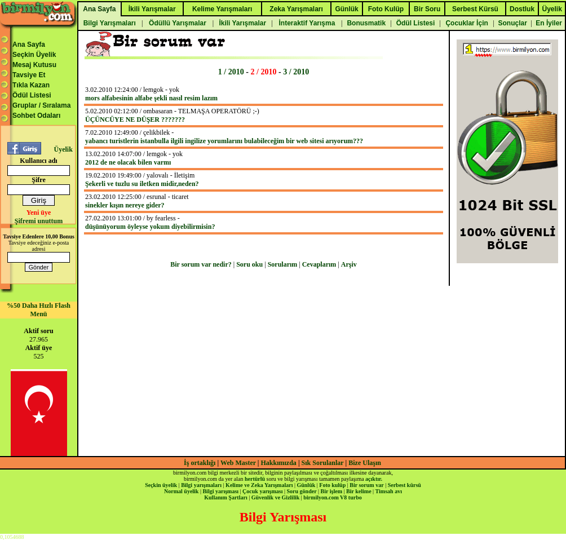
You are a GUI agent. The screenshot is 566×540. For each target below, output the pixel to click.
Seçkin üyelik (161, 485)
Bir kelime (359, 491)
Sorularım (283, 264)
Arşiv (349, 264)
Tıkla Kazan (31, 85)
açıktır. (373, 479)
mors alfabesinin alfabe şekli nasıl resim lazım (151, 98)
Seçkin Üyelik (34, 55)
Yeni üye (38, 212)
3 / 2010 (296, 71)
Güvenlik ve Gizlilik (275, 497)
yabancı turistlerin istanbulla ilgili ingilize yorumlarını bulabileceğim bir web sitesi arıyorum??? (224, 141)
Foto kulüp (332, 485)
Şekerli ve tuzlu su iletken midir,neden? (142, 184)
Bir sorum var (366, 485)
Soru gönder (302, 491)
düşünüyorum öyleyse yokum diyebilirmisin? (150, 227)
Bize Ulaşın (364, 463)
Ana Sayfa (28, 44)
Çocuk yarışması (262, 491)
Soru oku (249, 264)
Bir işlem (331, 491)
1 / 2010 (231, 71)
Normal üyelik (181, 491)
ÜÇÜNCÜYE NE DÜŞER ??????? (135, 119)
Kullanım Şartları (225, 497)
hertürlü (255, 479)
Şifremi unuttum (39, 221)
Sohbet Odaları (36, 115)
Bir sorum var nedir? (201, 264)
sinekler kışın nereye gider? (125, 205)
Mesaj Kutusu (34, 65)
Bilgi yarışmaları (201, 485)
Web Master (239, 463)
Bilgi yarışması (220, 491)
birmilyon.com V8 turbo (332, 497)
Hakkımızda (279, 463)
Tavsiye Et (28, 75)
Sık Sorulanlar (323, 463)
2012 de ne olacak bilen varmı (128, 162)
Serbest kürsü (404, 485)
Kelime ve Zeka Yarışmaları (259, 485)
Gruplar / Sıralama (41, 105)
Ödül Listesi (31, 95)
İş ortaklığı (199, 463)
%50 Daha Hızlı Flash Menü (38, 310)
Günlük (306, 485)
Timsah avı (388, 491)
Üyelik (63, 149)
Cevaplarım (319, 264)
